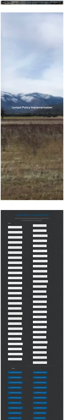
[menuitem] (28, 2)
